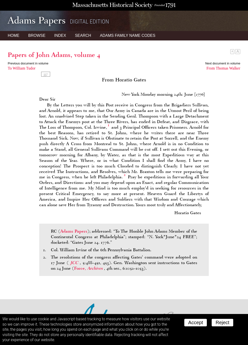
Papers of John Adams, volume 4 (54, 55)
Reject (222, 322)
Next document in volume (222, 63)
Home (13, 35)
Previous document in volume (28, 63)
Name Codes (127, 35)
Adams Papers (73, 231)
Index (60, 35)
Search (83, 35)
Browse (36, 35)
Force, (89, 268)
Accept (195, 322)
